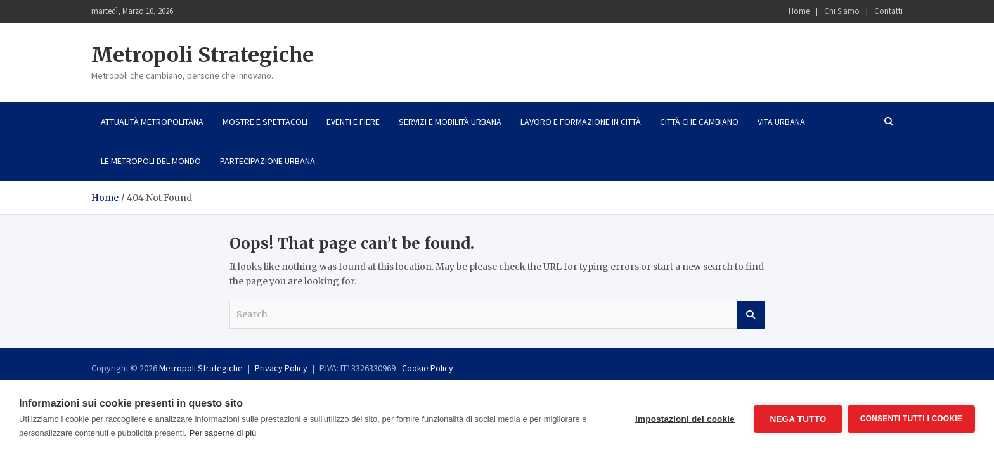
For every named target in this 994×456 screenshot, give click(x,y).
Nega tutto (796, 418)
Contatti (888, 11)
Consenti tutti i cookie (911, 418)
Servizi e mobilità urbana (450, 121)
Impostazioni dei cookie (683, 418)
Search (751, 315)
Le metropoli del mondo (151, 161)
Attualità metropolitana (152, 121)
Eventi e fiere (353, 121)
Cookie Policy (427, 368)
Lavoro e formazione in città (580, 121)
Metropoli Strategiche (202, 55)
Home (799, 11)
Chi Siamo (842, 11)
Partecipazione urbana (267, 161)
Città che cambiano (699, 121)
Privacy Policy (281, 368)
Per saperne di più (223, 433)
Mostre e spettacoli (265, 121)
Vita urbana (781, 121)
